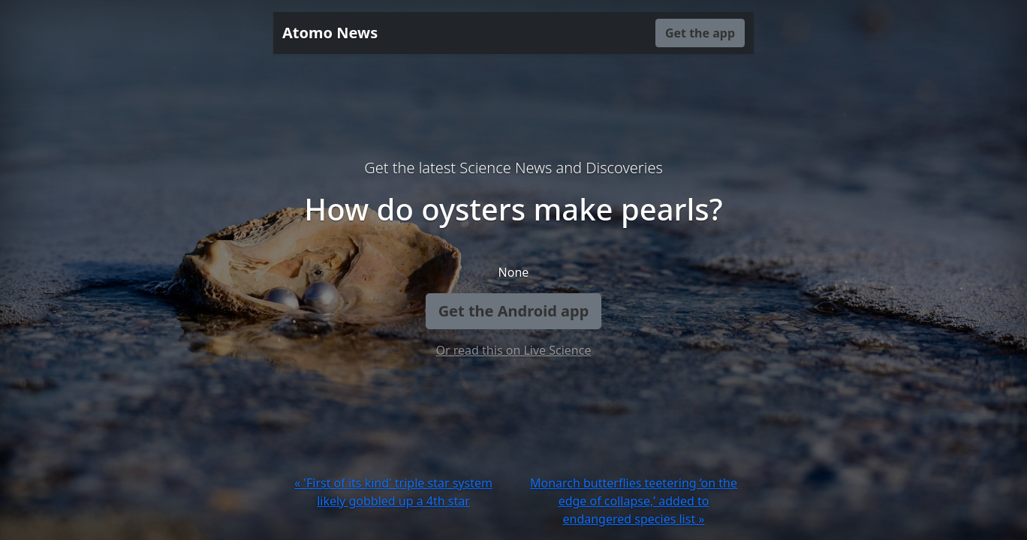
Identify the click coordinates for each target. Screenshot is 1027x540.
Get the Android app (513, 311)
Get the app (700, 33)
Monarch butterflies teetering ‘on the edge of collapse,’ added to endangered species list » (633, 501)
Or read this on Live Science (514, 350)
